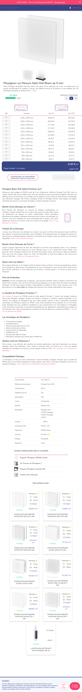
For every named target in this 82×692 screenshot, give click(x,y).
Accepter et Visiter (75, 686)
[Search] (34, 7)
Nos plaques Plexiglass (10, 296)
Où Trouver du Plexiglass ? (31, 463)
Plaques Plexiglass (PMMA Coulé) (33, 457)
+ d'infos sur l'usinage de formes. (28, 256)
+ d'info (33, 91)
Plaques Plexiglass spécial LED (32, 469)
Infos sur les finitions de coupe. (22, 238)
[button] (75, 7)
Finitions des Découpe (29, 475)
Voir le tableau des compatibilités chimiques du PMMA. (36, 364)
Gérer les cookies (63, 686)
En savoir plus (60, 2)
